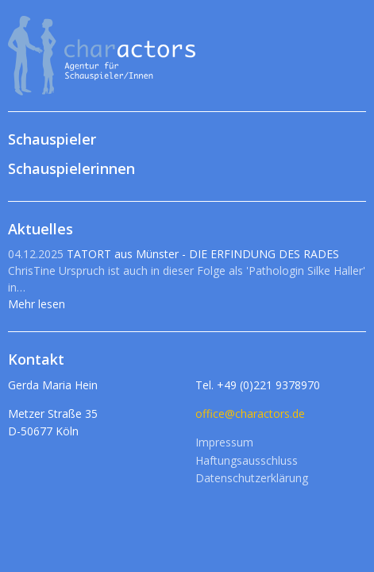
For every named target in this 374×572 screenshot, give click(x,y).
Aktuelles (40, 228)
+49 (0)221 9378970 (268, 384)
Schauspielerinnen (71, 168)
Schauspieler (52, 139)
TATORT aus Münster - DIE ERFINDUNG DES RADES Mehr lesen (186, 278)
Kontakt (36, 359)
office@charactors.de (250, 413)
